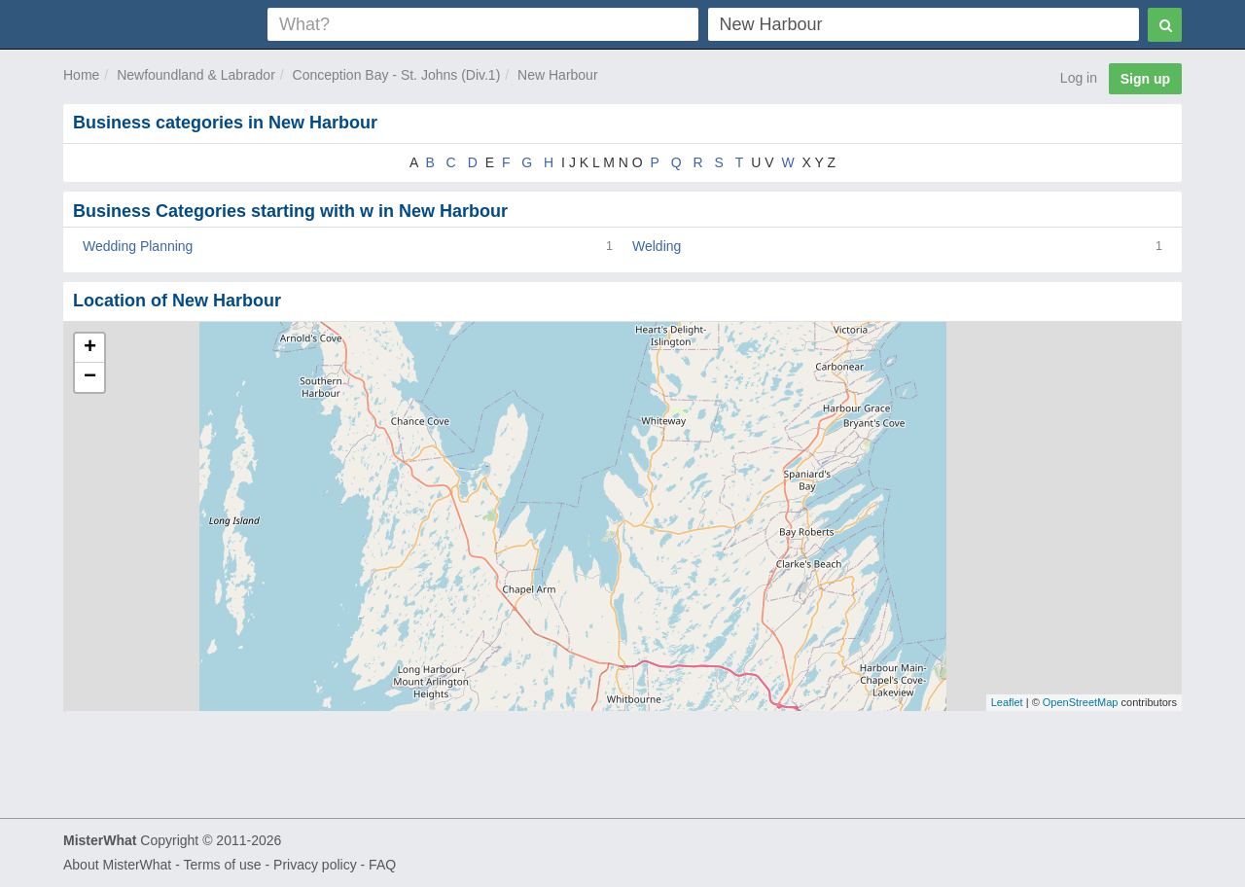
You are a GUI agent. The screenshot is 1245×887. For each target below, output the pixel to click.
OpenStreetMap (1081, 702)
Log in (1078, 78)
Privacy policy (315, 864)
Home (81, 75)
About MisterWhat (117, 864)
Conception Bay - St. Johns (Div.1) (397, 75)
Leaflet (1007, 702)
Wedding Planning (138, 246)
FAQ (382, 864)
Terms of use (222, 864)
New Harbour (557, 75)
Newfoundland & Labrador (196, 75)
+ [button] (90, 348)
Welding (656, 246)
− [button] (90, 377)
